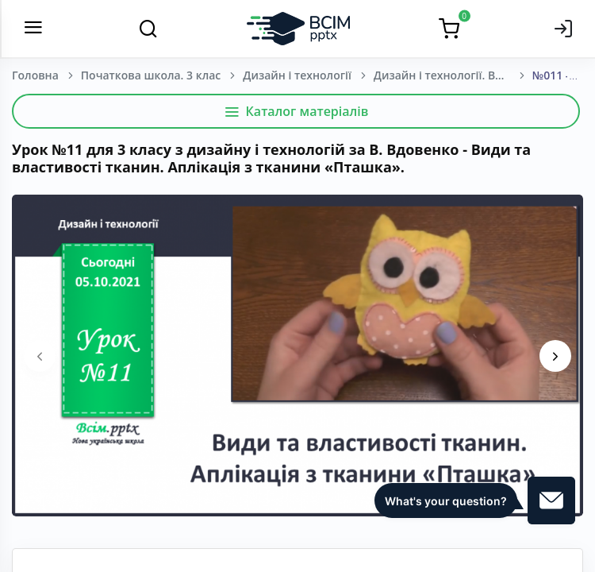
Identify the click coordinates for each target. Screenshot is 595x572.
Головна (35, 75)
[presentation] (40, 356)
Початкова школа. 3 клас (151, 75)
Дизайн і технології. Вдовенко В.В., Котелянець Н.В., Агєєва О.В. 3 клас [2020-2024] (453, 75)
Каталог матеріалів (296, 111)
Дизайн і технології (297, 75)
